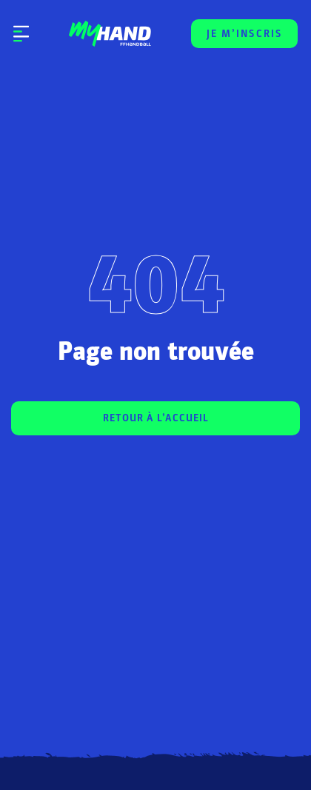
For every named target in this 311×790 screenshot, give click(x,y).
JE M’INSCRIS (244, 33)
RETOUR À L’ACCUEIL (156, 418)
